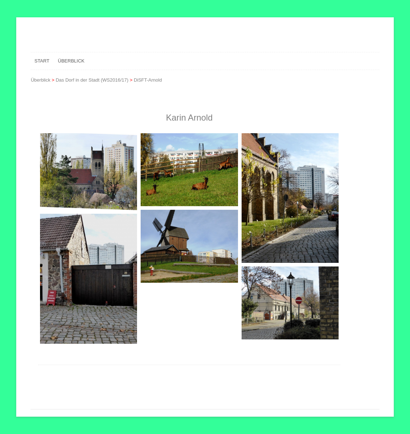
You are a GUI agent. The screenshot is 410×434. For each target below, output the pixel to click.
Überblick (71, 61)
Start (41, 61)
